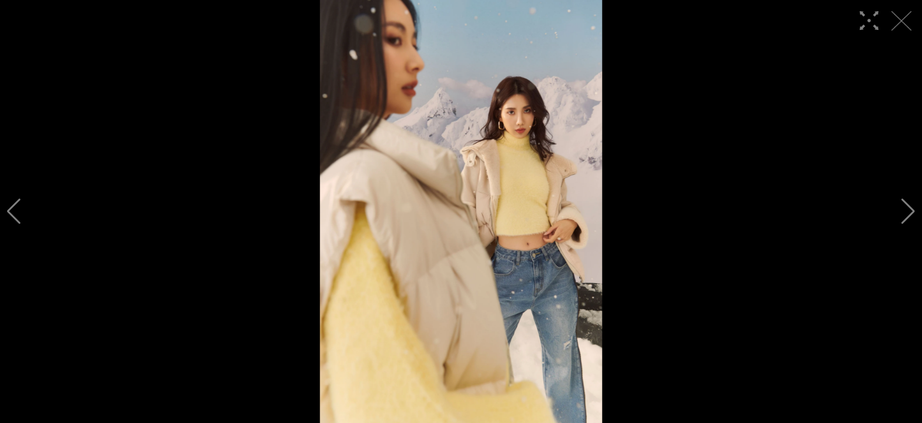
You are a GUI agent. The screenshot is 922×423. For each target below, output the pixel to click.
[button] (14, 211)
